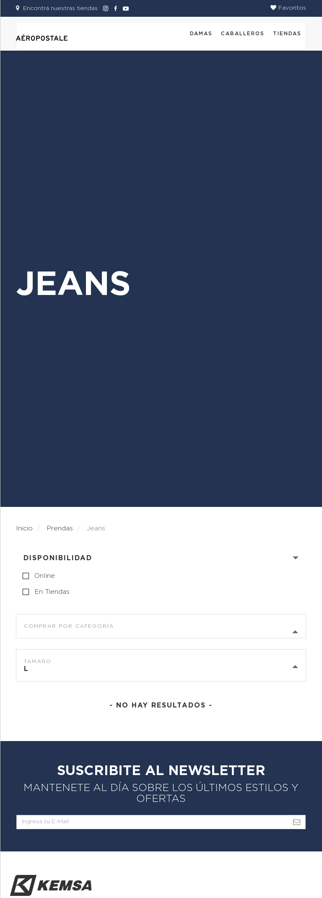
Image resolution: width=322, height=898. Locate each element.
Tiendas (287, 33)
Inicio (24, 528)
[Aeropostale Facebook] (114, 8)
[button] (288, 8)
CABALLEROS (243, 33)
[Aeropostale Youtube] (123, 8)
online (44, 575)
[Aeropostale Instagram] (104, 8)
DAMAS (201, 33)
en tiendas (52, 591)
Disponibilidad (57, 558)
